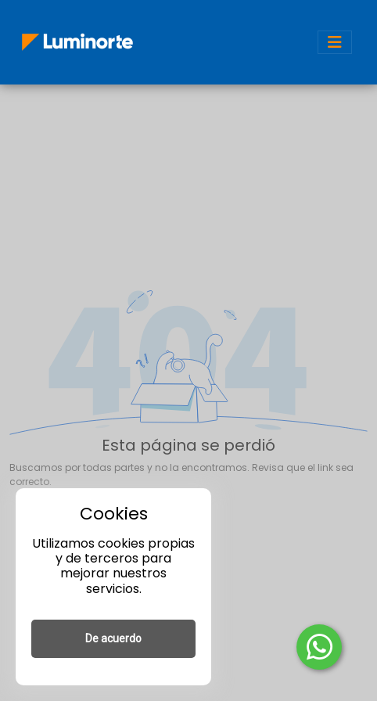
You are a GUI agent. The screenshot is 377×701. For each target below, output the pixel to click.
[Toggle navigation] (335, 42)
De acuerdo (113, 638)
